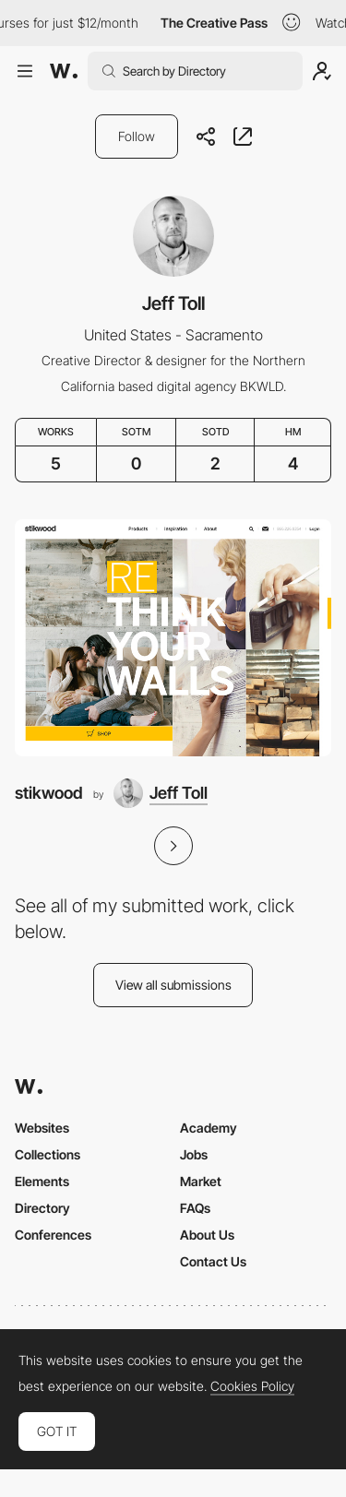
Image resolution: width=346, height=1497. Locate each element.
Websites (42, 1127)
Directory (42, 1208)
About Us (207, 1234)
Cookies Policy (252, 1386)
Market (200, 1181)
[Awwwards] (64, 71)
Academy (208, 1127)
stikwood (49, 792)
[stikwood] (173, 637)
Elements (42, 1181)
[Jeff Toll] (160, 793)
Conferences (53, 1234)
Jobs (194, 1154)
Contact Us (213, 1261)
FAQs (195, 1208)
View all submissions (173, 984)
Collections (47, 1154)
